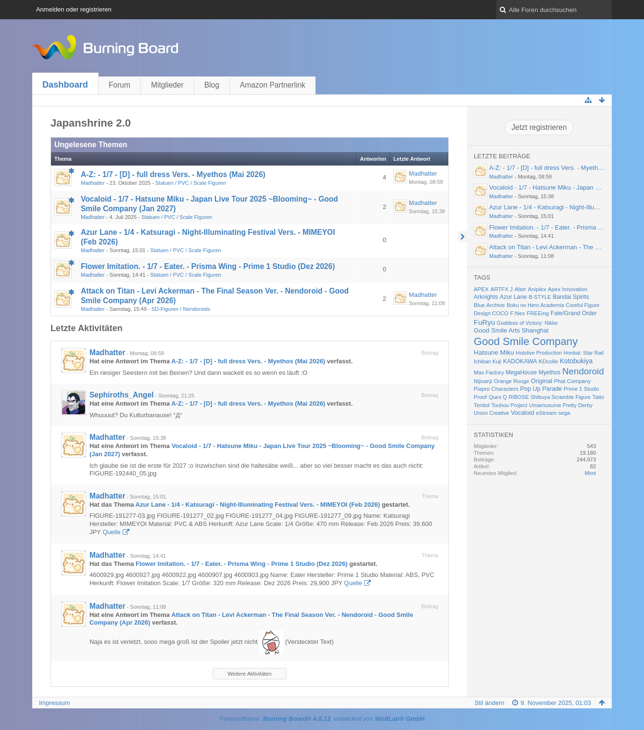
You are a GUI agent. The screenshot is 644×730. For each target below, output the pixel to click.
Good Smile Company (526, 341)
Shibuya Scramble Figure (560, 397)
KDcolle (548, 361)
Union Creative (491, 413)
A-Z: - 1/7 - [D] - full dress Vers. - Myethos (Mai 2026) (173, 174)
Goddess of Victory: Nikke (527, 323)
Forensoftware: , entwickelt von (321, 718)
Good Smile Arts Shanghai (511, 330)
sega (564, 413)
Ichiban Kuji (487, 361)
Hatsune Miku (494, 352)
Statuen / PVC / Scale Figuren (190, 183)
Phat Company (572, 381)
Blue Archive (489, 305)
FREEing (538, 313)
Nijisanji (483, 381)
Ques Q (498, 397)
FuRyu (484, 322)
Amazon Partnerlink (272, 85)
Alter (520, 289)
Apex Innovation (567, 289)
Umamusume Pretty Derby (561, 405)
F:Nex (517, 313)
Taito (599, 397)
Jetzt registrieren (539, 127)
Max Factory (489, 372)
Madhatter (93, 183)
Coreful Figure (582, 305)
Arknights (486, 297)
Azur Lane (513, 297)
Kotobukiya (576, 361)
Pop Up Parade (541, 388)
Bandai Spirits (571, 297)
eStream (546, 413)
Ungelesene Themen (90, 145)
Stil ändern (490, 702)
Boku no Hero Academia (535, 305)
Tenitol (482, 405)
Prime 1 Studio (581, 389)
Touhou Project (510, 405)
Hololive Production (539, 353)
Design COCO (491, 313)
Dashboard (65, 85)
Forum (119, 85)
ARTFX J (502, 289)
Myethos (550, 372)
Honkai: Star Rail (584, 353)
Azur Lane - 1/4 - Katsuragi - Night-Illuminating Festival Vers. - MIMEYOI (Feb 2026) (258, 504)
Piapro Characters (496, 389)
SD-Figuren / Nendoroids (181, 309)
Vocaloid (522, 412)
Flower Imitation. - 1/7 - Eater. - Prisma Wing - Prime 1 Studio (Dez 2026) (208, 266)
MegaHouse (521, 372)
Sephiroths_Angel (121, 395)
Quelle (111, 532)
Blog (211, 85)
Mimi (590, 473)
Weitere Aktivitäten (249, 674)
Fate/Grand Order (574, 313)
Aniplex (537, 289)
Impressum (54, 702)
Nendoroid (583, 371)
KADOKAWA (520, 361)
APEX (481, 289)
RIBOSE (519, 397)
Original (541, 380)
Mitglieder (167, 85)
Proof (480, 397)
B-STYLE (540, 297)
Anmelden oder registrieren (74, 9)
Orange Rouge (512, 381)
